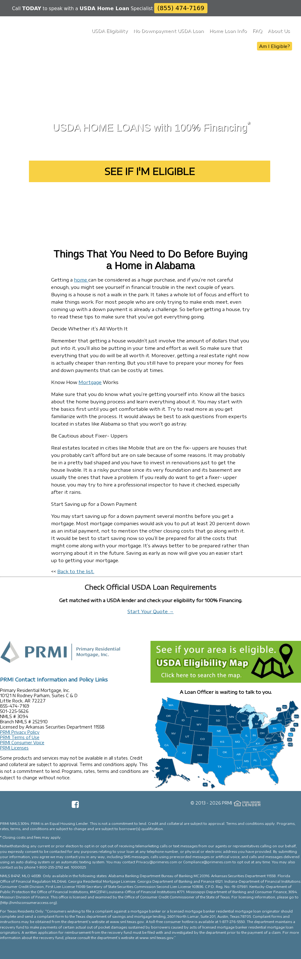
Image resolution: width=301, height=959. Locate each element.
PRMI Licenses (14, 747)
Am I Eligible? (274, 46)
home (81, 279)
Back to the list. (75, 571)
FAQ (257, 31)
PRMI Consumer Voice (22, 742)
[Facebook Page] (75, 806)
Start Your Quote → (150, 611)
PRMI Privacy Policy (19, 732)
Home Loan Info (228, 31)
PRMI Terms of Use (19, 737)
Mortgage (90, 382)
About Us (279, 31)
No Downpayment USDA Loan (168, 31)
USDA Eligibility (109, 31)
